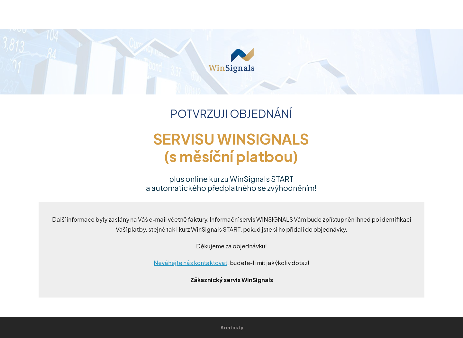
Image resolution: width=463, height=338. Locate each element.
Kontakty (232, 327)
